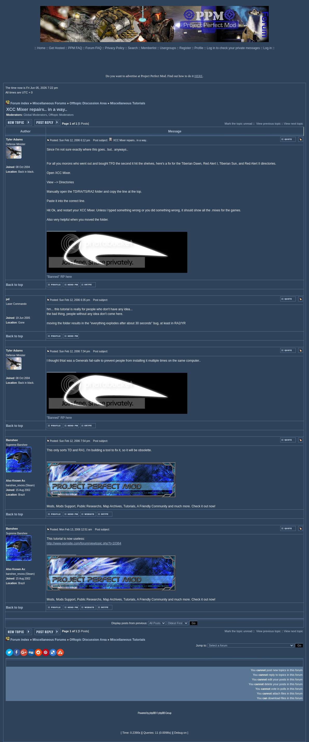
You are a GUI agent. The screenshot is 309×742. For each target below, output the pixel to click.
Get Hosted (57, 48)
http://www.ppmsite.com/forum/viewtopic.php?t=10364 (84, 543)
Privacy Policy (115, 48)
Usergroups (168, 48)
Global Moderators (35, 114)
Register (186, 48)
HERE (198, 76)
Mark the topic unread (238, 123)
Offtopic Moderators (61, 114)
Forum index (19, 103)
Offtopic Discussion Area (88, 103)
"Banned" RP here (59, 277)
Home (41, 48)
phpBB (152, 713)
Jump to (201, 645)
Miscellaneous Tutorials (127, 103)
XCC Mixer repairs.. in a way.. (36, 109)
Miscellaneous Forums (49, 103)
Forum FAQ (93, 48)
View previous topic (268, 123)
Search (133, 48)
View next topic (293, 123)
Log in (267, 48)
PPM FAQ (75, 48)
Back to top (14, 285)
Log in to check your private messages (234, 48)
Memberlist (149, 48)
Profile (199, 48)
